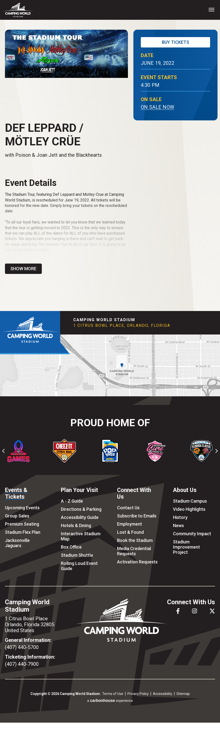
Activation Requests (137, 561)
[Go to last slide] (3, 450)
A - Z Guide (72, 501)
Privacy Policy (138, 694)
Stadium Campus (190, 501)
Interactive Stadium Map (80, 536)
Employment (129, 524)
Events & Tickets (16, 493)
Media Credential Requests (134, 551)
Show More (23, 268)
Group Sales (17, 515)
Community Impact (192, 533)
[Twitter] (212, 611)
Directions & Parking (81, 509)
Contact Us (128, 507)
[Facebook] (178, 611)
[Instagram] (194, 611)
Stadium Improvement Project (186, 547)
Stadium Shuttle (77, 555)
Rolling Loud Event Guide (79, 566)
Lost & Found (130, 532)
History (180, 517)
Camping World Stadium (17, 9)
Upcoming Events (22, 507)
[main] (110, 165)
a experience (110, 700)
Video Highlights (189, 509)
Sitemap (183, 694)
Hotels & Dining (76, 525)
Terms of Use (112, 694)
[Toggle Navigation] (211, 9)
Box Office (71, 547)
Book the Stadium (135, 540)
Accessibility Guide (79, 517)
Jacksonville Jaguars (17, 543)
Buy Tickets (175, 42)
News (178, 525)
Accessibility (162, 694)
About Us (184, 490)
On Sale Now (157, 107)
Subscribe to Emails (136, 515)
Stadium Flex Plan (22, 532)
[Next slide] (216, 450)
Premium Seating (22, 524)
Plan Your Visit (79, 490)
